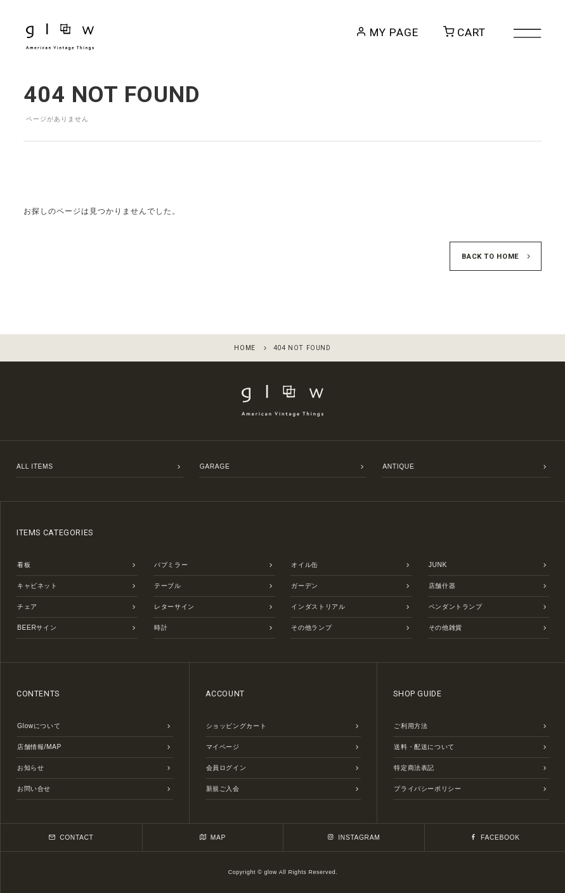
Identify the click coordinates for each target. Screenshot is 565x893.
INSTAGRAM (353, 837)
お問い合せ (34, 788)
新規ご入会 (223, 788)
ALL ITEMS (34, 466)
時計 (160, 627)
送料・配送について (424, 746)
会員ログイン (226, 767)
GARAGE (215, 466)
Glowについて (38, 725)
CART (469, 32)
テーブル (167, 585)
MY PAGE (405, 32)
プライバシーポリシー (427, 788)
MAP (213, 837)
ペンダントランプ (456, 606)
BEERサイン (36, 627)
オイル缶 (304, 564)
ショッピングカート (236, 725)
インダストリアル (318, 606)
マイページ (223, 746)
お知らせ (30, 767)
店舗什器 (442, 585)
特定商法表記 (414, 767)
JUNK (438, 564)
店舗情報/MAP (39, 746)
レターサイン (174, 606)
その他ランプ (311, 627)
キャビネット (37, 585)
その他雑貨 (445, 627)
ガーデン (304, 585)
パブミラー (171, 564)
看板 (23, 564)
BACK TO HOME (490, 256)
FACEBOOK (495, 837)
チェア (27, 606)
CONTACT (71, 837)
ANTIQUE (398, 466)
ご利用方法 (410, 725)
